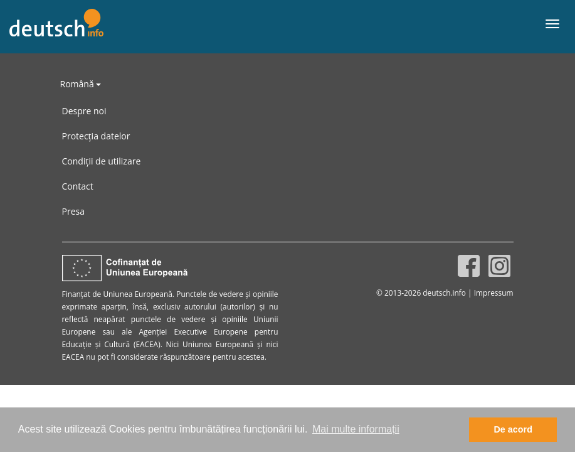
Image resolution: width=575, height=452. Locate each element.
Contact (77, 186)
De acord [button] (512, 429)
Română (81, 84)
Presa (73, 211)
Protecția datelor (96, 136)
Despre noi (84, 111)
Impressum (494, 293)
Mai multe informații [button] (355, 429)
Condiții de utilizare (101, 161)
